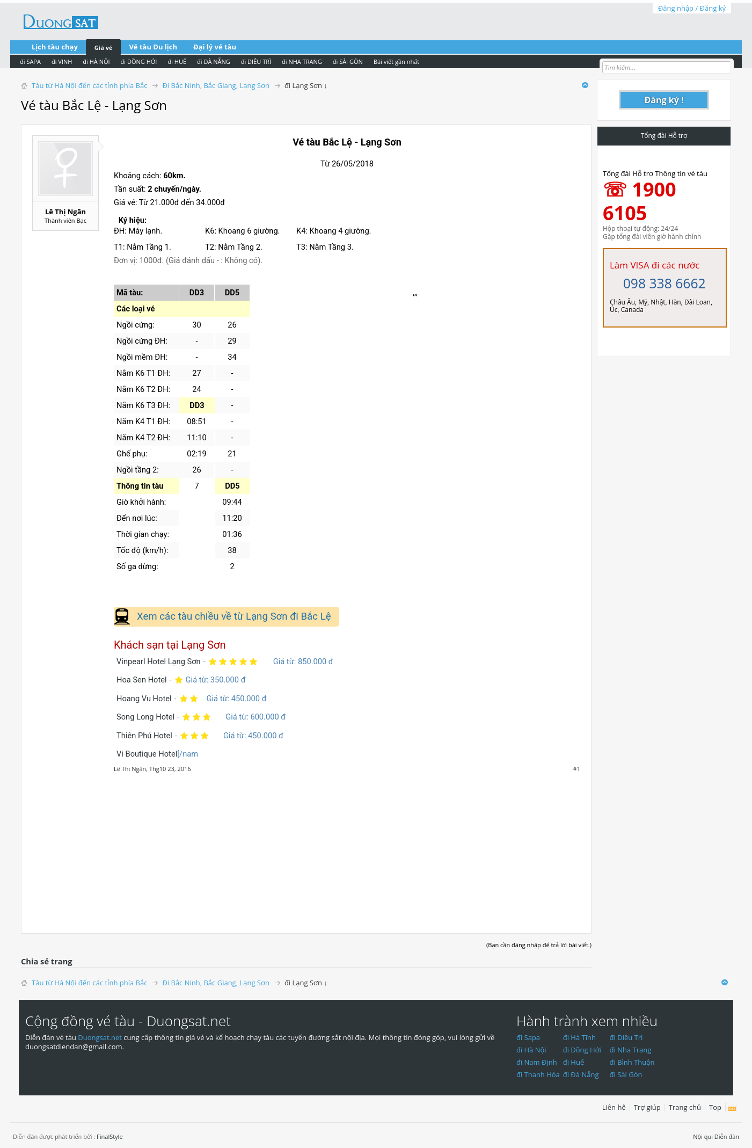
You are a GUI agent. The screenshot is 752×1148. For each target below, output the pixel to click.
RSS (732, 1109)
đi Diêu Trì (626, 1037)
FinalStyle (110, 1136)
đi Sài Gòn (626, 1074)
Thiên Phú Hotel (144, 735)
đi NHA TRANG (302, 61)
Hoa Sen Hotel (141, 680)
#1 (576, 769)
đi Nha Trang (631, 1050)
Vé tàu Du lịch (153, 47)
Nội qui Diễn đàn (716, 1136)
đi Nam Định (536, 1062)
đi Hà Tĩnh (579, 1037)
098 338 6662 (664, 283)
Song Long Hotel (145, 717)
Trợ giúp (647, 1107)
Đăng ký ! (664, 100)
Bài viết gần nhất (396, 61)
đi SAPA (30, 61)
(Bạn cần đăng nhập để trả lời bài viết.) (539, 945)
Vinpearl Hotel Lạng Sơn (158, 661)
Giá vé (103, 47)
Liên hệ (614, 1107)
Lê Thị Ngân (65, 211)
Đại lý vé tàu (214, 47)
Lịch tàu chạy (55, 47)
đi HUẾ (176, 61)
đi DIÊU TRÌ (256, 61)
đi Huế (574, 1062)
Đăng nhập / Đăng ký (692, 8)
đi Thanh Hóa (538, 1074)
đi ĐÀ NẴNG (213, 61)
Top (715, 1107)
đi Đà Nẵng (581, 1074)
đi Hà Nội (531, 1050)
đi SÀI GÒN (348, 61)
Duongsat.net (100, 1037)
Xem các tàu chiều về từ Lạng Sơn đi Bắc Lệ (234, 616)
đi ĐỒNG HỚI (139, 61)
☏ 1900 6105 (639, 201)
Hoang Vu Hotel (144, 698)
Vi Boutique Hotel (146, 754)
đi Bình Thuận (632, 1062)
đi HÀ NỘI (96, 61)
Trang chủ (685, 1107)
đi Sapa (528, 1037)
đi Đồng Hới (582, 1050)
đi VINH (62, 61)
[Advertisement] (306, 847)
